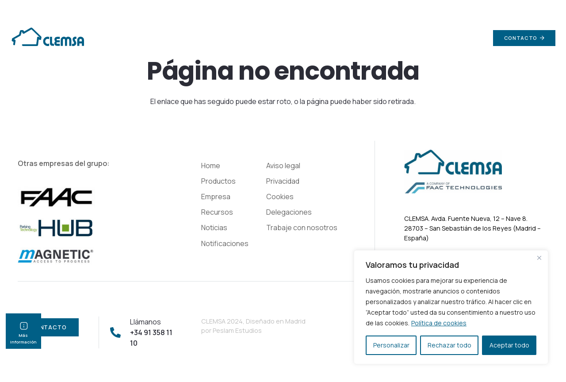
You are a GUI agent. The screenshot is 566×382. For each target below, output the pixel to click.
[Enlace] (47, 38)
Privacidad (282, 181)
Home (210, 165)
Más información (23, 335)
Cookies (280, 196)
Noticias (214, 227)
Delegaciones (289, 212)
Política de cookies (439, 323)
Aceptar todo (509, 345)
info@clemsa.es (459, 8)
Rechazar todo (449, 345)
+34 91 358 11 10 (532, 8)
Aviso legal (283, 165)
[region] (451, 307)
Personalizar (391, 345)
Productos (218, 181)
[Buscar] (474, 38)
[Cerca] (539, 257)
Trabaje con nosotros (301, 227)
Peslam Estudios (237, 330)
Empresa (215, 196)
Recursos (217, 212)
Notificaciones (225, 243)
